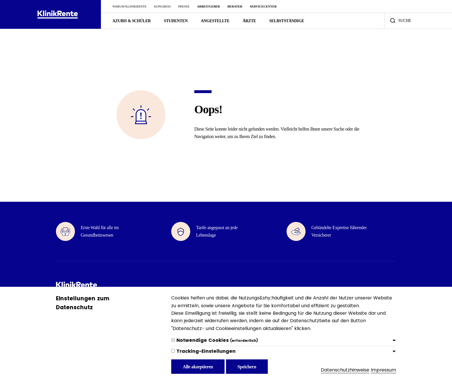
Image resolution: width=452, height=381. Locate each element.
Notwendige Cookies (217, 340)
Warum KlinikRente (129, 6)
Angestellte (215, 21)
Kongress (162, 6)
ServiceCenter (263, 6)
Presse (183, 6)
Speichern (247, 366)
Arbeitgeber (208, 6)
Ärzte (249, 21)
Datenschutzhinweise (345, 370)
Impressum (383, 370)
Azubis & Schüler (131, 21)
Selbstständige (286, 21)
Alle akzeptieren (198, 366)
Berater (234, 6)
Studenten (176, 21)
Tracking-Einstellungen (206, 351)
